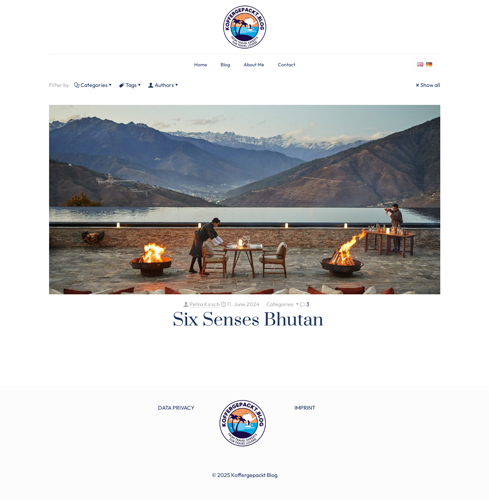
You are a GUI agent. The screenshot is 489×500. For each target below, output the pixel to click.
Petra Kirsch (205, 304)
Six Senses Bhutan (248, 320)
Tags (130, 85)
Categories (93, 85)
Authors (163, 85)
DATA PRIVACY (176, 407)
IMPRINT (304, 407)
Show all (427, 85)
